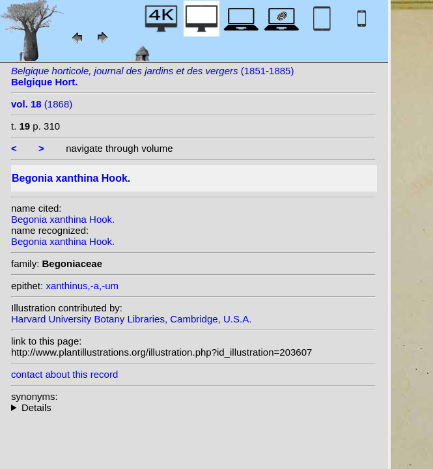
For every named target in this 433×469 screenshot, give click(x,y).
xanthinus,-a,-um (82, 285)
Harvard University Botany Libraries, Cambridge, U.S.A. (131, 318)
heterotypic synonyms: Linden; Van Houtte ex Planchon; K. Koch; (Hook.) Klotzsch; (193, 407)
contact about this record (64, 374)
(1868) (41, 103)
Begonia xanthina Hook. (63, 219)
